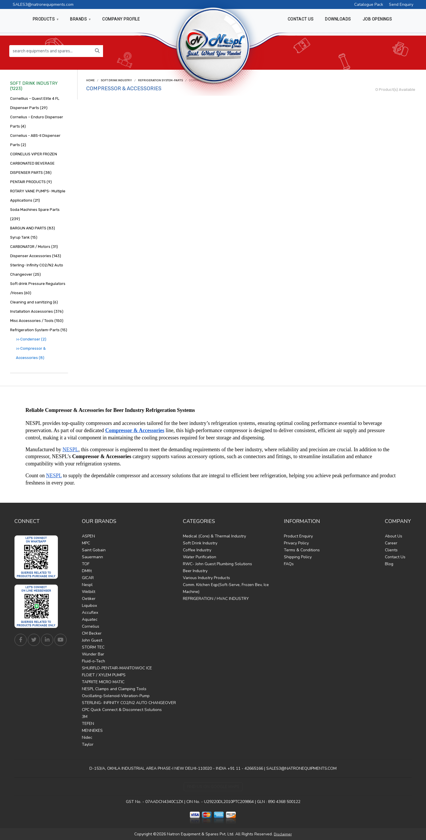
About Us (393, 536)
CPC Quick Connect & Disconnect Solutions (122, 709)
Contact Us (395, 557)
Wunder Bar (93, 654)
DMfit (87, 571)
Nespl (87, 584)
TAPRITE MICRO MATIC (103, 682)
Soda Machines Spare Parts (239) (35, 214)
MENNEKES (92, 730)
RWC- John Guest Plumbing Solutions (217, 564)
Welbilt (88, 591)
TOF (85, 564)
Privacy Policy (296, 543)
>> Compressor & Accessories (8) (31, 353)
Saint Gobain (94, 550)
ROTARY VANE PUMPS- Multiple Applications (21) (37, 195)
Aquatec (90, 619)
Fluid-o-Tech (93, 661)
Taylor (87, 744)
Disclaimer (283, 834)
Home (90, 80)
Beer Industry (195, 571)
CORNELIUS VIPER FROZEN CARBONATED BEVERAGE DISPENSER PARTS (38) (33, 163)
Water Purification (199, 557)
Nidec (87, 737)
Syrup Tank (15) (23, 237)
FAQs (289, 564)
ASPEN (88, 536)
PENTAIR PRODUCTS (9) (31, 182)
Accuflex (90, 612)
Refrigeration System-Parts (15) (38, 330)
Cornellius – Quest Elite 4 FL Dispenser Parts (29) (34, 103)
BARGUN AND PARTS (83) (32, 228)
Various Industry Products (206, 578)
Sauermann (92, 557)
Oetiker (89, 598)
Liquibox (89, 605)
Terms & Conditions (302, 550)
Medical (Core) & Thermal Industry (214, 536)
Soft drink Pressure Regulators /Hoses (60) (37, 288)
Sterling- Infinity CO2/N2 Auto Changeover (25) (36, 270)
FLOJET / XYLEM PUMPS (104, 675)
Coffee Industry (197, 550)
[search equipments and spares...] (50, 51)
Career (391, 543)
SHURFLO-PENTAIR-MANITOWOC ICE (117, 668)
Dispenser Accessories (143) (35, 256)
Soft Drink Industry (116, 80)
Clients (391, 550)
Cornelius (90, 626)
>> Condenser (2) (31, 339)
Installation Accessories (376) (36, 311)
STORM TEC (93, 647)
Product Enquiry (298, 536)
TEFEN (88, 723)
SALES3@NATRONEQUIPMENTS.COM (301, 768)
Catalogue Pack (368, 4)
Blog (389, 564)
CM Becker (92, 633)
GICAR (88, 578)
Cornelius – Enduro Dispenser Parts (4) (36, 121)
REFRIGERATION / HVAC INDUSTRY (216, 598)
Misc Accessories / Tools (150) (36, 320)
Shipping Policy (298, 557)
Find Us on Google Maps (213, 786)
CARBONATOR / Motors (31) (34, 246)
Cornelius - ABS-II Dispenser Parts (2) (35, 140)
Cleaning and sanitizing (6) (34, 302)
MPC (86, 543)
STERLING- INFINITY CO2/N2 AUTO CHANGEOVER (129, 702)
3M (84, 716)
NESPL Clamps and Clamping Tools (114, 689)
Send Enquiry (401, 4)
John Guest (92, 640)
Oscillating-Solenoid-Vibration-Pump (116, 696)
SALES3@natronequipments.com (43, 4)
